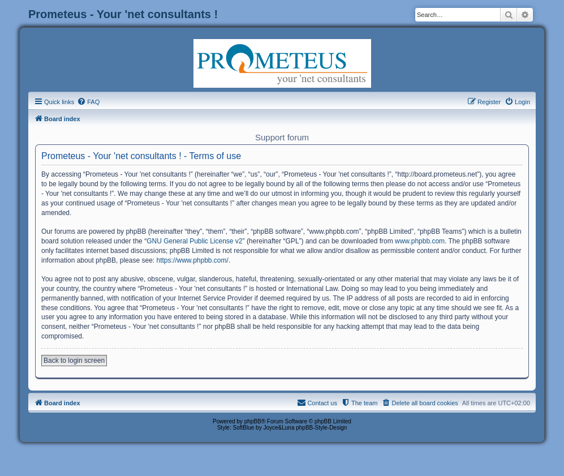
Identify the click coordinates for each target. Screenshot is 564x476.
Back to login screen (74, 360)
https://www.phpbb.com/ (192, 260)
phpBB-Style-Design (321, 427)
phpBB (252, 421)
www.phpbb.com (420, 241)
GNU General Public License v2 (194, 241)
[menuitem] (88, 102)
